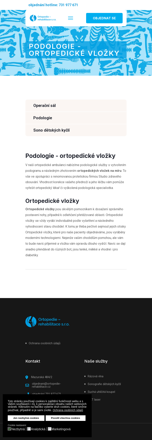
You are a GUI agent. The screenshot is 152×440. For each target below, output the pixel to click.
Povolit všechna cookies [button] (65, 418)
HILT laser (94, 399)
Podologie (42, 117)
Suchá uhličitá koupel (101, 392)
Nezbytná (18, 429)
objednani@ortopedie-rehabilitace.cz (46, 385)
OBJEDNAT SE (104, 18)
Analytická (38, 429)
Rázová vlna (95, 376)
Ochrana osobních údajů (44, 343)
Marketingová (61, 429)
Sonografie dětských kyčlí (104, 384)
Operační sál (44, 105)
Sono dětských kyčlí (51, 130)
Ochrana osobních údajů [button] (68, 410)
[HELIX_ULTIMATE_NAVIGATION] (70, 18)
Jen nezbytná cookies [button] (26, 418)
